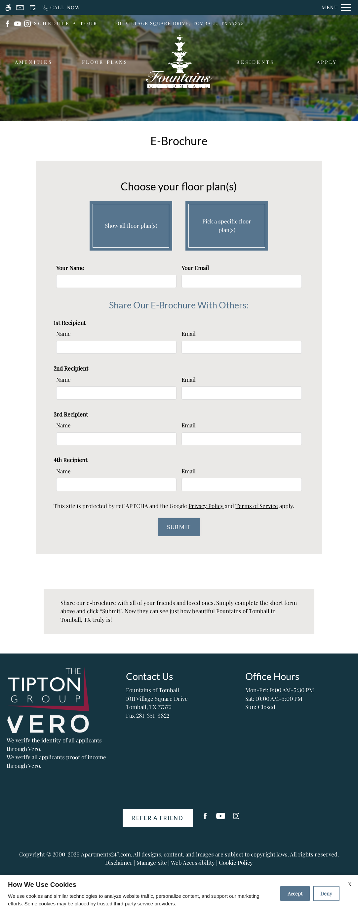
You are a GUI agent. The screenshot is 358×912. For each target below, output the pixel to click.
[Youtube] (220, 818)
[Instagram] (236, 818)
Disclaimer (119, 862)
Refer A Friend (157, 817)
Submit (179, 527)
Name (63, 333)
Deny (326, 893)
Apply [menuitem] (327, 62)
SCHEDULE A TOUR (66, 23)
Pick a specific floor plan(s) (226, 224)
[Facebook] (205, 818)
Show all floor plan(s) (131, 224)
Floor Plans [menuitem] (105, 62)
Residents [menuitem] (255, 62)
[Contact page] (20, 7)
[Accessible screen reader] (8, 7)
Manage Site (152, 862)
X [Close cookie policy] (349, 884)
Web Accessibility (193, 862)
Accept (295, 893)
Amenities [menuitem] (34, 62)
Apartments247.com (106, 854)
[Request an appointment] (32, 7)
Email (188, 333)
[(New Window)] (7, 22)
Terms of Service (256, 505)
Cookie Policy (236, 862)
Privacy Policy (205, 505)
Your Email (195, 267)
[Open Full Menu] (336, 7)
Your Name (70, 267)
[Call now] (61, 7)
